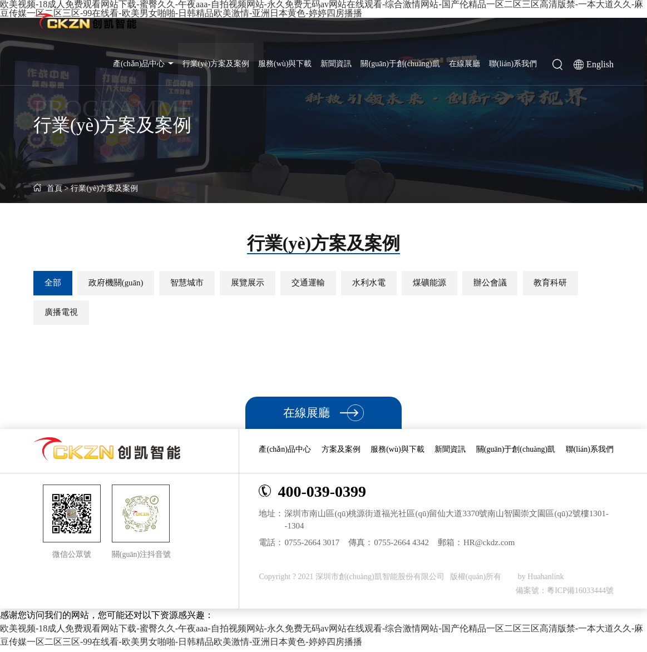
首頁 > (50, 188)
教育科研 (574, 283)
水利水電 (384, 283)
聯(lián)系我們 (513, 64)
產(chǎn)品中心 (143, 64)
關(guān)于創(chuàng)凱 (399, 64)
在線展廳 (464, 64)
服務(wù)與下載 (285, 64)
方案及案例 (341, 452)
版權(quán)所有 (476, 580)
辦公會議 (511, 283)
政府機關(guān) (119, 283)
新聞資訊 (336, 64)
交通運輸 (321, 283)
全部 (54, 283)
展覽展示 (257, 283)
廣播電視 (62, 313)
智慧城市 (194, 283)
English (600, 64)
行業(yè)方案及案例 (216, 64)
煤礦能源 (448, 283)
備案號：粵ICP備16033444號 (565, 594)
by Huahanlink (541, 580)
